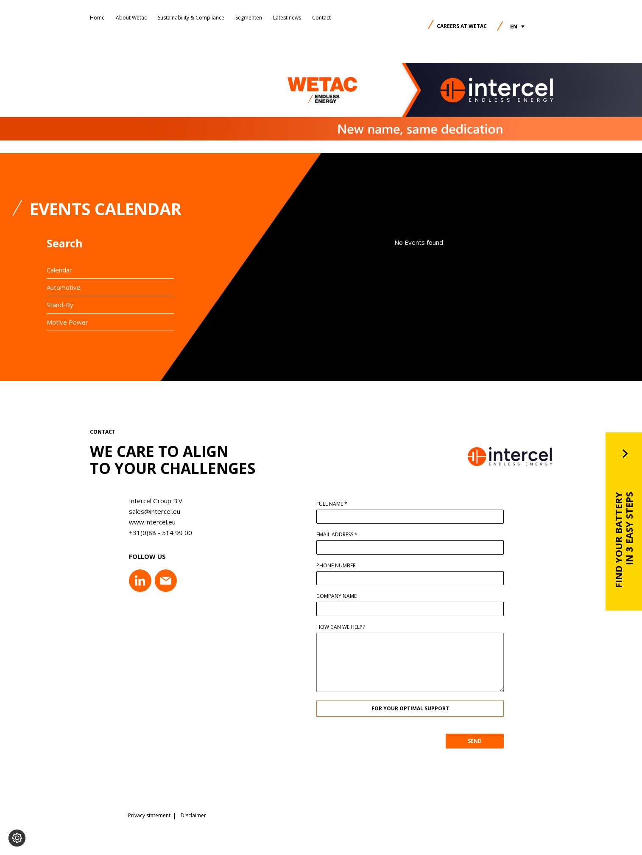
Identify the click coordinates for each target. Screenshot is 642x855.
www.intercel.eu (149, 522)
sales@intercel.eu (151, 511)
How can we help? (344, 627)
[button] (517, 26)
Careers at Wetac (462, 26)
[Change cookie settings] (16, 838)
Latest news (287, 17)
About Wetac (131, 17)
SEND (478, 741)
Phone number (339, 565)
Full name (335, 504)
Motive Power (67, 322)
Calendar (59, 270)
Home (97, 17)
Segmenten (248, 17)
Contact (321, 17)
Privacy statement (149, 814)
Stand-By (60, 304)
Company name (340, 596)
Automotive (64, 287)
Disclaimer (193, 814)
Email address (340, 534)
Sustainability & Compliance (191, 17)
